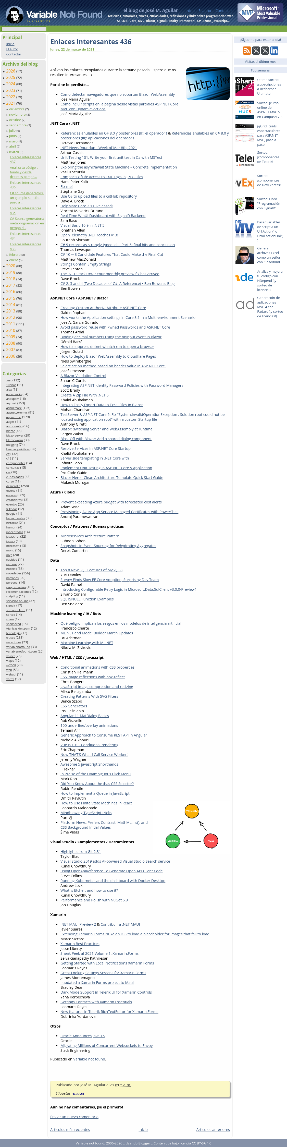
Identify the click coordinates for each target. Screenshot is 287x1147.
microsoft (12, 546)
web (9, 670)
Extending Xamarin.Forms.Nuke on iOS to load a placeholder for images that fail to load (134, 934)
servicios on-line (17, 601)
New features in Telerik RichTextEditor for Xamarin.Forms (109, 1011)
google (10, 513)
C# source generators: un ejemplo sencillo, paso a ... (27, 197)
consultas (12, 467)
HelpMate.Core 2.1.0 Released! (86, 205)
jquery (10, 541)
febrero (15, 254)
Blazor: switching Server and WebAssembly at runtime (106, 429)
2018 (11, 279)
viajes (10, 660)
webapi (11, 674)
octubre (15, 119)
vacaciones (13, 642)
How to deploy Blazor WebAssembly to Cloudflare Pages (108, 356)
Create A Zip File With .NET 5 (84, 395)
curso (10, 481)
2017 (11, 285)
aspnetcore (14, 408)
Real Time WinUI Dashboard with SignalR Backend (102, 215)
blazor (10, 431)
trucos (10, 637)
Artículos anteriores (213, 1129)
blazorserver (14, 435)
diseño (10, 490)
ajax (9, 389)
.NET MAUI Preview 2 (78, 924)
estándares (13, 500)
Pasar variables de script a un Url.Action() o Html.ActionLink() (270, 231)
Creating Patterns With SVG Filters (89, 696)
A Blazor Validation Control (83, 375)
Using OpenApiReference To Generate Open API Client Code (111, 870)
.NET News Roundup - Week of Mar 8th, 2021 (98, 147)
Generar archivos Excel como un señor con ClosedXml (268, 255)
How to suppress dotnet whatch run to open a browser (107, 346)
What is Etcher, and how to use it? (89, 890)
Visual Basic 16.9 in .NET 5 (82, 225)
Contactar (223, 10)
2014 (11, 304)
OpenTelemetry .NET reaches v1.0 (89, 235)
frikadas (11, 509)
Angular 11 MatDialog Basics (84, 715)
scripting (12, 596)
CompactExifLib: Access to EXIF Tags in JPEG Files (101, 176)
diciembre (17, 109)
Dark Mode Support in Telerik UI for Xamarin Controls (106, 992)
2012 (11, 317)
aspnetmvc (13, 417)
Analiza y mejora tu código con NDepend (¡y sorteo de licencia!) (270, 280)
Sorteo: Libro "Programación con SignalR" (268, 203)
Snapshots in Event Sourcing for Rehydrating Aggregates (108, 545)
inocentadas (14, 532)
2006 (11, 356)
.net (8, 380)
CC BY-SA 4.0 (201, 1143)
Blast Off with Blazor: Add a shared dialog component (106, 438)
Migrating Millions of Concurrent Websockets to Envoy (106, 1045)
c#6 (8, 458)
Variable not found (89, 1059)
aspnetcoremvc (16, 412)
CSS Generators (73, 706)
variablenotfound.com (21, 651)
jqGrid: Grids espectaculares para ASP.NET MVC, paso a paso (268, 135)
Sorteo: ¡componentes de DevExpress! (269, 180)
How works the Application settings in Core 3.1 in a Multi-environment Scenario (127, 317)
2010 (11, 330)
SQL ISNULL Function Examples (87, 599)
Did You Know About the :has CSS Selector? (97, 783)
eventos (11, 504)
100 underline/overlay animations (89, 725)
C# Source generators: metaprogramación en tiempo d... (27, 223)
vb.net (10, 656)
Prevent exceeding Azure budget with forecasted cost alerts (111, 502)
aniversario (13, 394)
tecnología (13, 633)
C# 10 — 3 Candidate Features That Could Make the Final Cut (111, 254)
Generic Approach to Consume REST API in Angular (103, 735)
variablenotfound (18, 647)
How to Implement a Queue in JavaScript (95, 793)
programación (16, 587)
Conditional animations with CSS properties (97, 667)
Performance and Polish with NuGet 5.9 (94, 900)
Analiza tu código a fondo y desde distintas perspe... (24, 172)
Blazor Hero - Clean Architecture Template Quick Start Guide (111, 477)
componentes (15, 463)
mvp (9, 555)
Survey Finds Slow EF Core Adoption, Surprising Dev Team (109, 579)
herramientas (15, 518)
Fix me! (66, 186)
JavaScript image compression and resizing (96, 686)
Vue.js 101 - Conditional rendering (89, 744)
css (8, 472)
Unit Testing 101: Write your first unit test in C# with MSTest (111, 157)
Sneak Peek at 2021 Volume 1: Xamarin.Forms (99, 953)
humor (11, 527)
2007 (11, 349)
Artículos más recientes (70, 1129)
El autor (205, 10)
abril (13, 146)
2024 (11, 84)
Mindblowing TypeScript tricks (85, 812)
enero (14, 260)
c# (7, 454)
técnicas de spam (18, 628)
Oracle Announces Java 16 (82, 1035)
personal (12, 582)
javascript (12, 536)
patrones (12, 578)
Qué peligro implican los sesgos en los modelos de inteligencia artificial (120, 623)
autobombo (14, 426)
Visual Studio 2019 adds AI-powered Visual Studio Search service (115, 861)
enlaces (11, 495)
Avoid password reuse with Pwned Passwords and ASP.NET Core (115, 327)
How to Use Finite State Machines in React (96, 803)
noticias (11, 569)
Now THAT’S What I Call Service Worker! (94, 754)
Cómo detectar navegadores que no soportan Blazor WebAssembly (117, 94)
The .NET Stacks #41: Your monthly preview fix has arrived (109, 273)
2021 (11, 103)
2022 (11, 97)
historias (12, 523)
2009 (11, 337)
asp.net (11, 403)
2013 (11, 311)
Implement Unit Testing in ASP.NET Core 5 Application (106, 467)
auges (10, 422)
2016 (11, 291)
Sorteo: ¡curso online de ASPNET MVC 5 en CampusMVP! (269, 110)
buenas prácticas (18, 449)
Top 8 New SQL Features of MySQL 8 (91, 570)
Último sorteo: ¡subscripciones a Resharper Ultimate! (269, 86)
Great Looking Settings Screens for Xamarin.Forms (103, 972)
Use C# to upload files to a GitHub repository (98, 196)
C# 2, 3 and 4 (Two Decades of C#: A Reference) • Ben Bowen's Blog (117, 283)
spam (10, 619)
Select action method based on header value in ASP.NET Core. (113, 366)
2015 (11, 298)
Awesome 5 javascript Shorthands (89, 764)
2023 (11, 90)
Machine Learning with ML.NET (86, 642)
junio (13, 136)
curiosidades (15, 477)
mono (10, 550)
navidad (11, 559)
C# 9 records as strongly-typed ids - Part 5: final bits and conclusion (117, 244)
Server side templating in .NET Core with (94, 458)
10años (11, 385)
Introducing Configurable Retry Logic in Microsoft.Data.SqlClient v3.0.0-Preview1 (128, 589)
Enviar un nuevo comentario (74, 1116)
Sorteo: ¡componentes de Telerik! (268, 157)
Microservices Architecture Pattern (89, 536)
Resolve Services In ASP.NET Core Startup (95, 448)
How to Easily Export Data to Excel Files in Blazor (101, 404)
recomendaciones (18, 592)
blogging (12, 444)
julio (13, 130)
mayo (13, 141)
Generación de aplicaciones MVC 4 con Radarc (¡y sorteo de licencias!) (270, 306)
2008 (11, 343)
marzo (14, 151)
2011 (11, 324)
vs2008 (11, 665)
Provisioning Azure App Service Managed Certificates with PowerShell (119, 511)
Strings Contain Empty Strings (85, 264)
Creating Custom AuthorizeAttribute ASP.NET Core (103, 307)
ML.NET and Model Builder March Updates (96, 633)
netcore (11, 564)
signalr (10, 605)
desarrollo (13, 486)
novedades (13, 573)
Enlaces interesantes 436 (90, 41)
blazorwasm (14, 440)
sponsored (13, 624)
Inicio (190, 10)
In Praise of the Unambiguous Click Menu (95, 773)
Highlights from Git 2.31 (80, 851)
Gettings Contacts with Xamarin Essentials (96, 1001)
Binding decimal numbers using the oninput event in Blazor (110, 336)
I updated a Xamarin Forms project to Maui (97, 982)
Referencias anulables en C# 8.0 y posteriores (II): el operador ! (113, 133)
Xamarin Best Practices (79, 943)
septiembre (18, 125)
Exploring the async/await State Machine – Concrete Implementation (118, 167)
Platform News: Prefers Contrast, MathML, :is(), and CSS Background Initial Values (104, 825)
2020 (11, 266)
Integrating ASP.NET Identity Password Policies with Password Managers (121, 385)
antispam (12, 399)
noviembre (18, 114)
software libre (15, 610)
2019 (11, 272)
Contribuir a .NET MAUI (120, 924)
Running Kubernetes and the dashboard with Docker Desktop (112, 880)
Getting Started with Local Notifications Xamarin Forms (107, 963)
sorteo (10, 615)
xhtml (10, 679)
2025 (11, 77)
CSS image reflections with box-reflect (92, 676)
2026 (11, 71)
